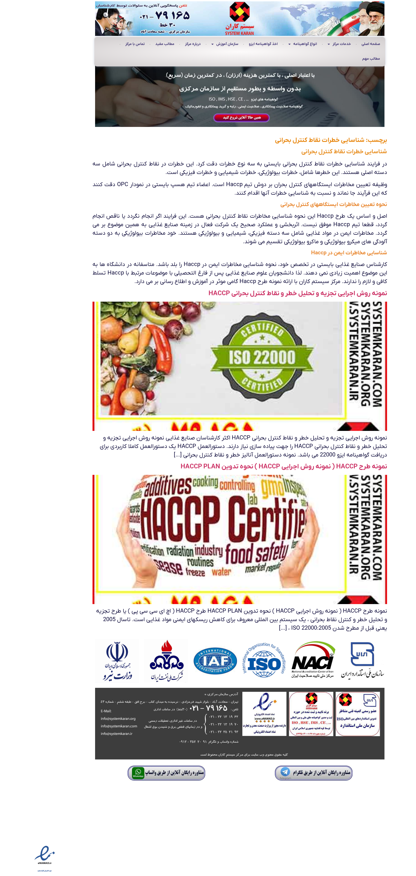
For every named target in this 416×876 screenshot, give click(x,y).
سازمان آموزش (193, 44)
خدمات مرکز (307, 44)
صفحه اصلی (339, 44)
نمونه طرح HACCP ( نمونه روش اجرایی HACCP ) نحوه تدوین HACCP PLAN (252, 466)
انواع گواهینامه (271, 44)
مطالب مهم (339, 58)
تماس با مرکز (103, 44)
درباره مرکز (161, 44)
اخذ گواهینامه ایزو (231, 44)
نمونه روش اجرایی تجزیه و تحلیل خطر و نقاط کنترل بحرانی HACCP (266, 293)
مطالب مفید (133, 44)
